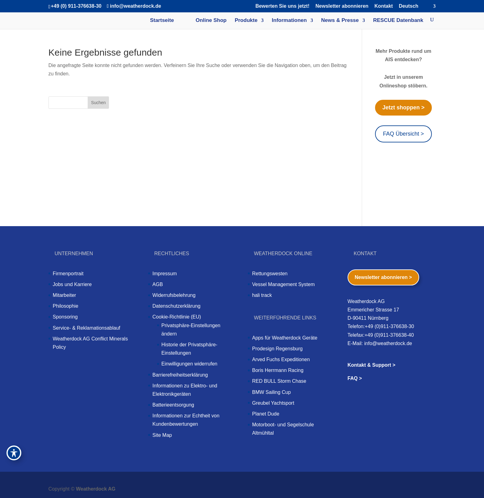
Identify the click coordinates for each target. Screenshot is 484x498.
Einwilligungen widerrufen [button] (189, 363)
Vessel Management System (283, 284)
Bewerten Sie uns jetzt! (282, 6)
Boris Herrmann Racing (277, 370)
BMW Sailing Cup (271, 392)
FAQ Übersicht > (403, 134)
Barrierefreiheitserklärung (180, 375)
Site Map (162, 435)
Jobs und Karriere (72, 284)
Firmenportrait (68, 273)
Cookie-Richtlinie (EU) (176, 316)
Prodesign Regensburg (277, 348)
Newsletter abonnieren (342, 6)
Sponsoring (65, 316)
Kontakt (383, 6)
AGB (157, 284)
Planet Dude (265, 413)
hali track (262, 295)
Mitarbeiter (64, 295)
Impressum (164, 273)
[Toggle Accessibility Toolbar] (13, 452)
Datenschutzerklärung (176, 306)
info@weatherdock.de (388, 343)
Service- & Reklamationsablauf (86, 328)
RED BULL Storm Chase (279, 381)
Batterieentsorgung (173, 404)
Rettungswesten (270, 273)
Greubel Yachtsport (273, 403)
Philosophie (65, 306)
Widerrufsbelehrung (174, 295)
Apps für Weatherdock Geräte (284, 337)
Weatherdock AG (95, 489)
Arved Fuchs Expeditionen (281, 359)
